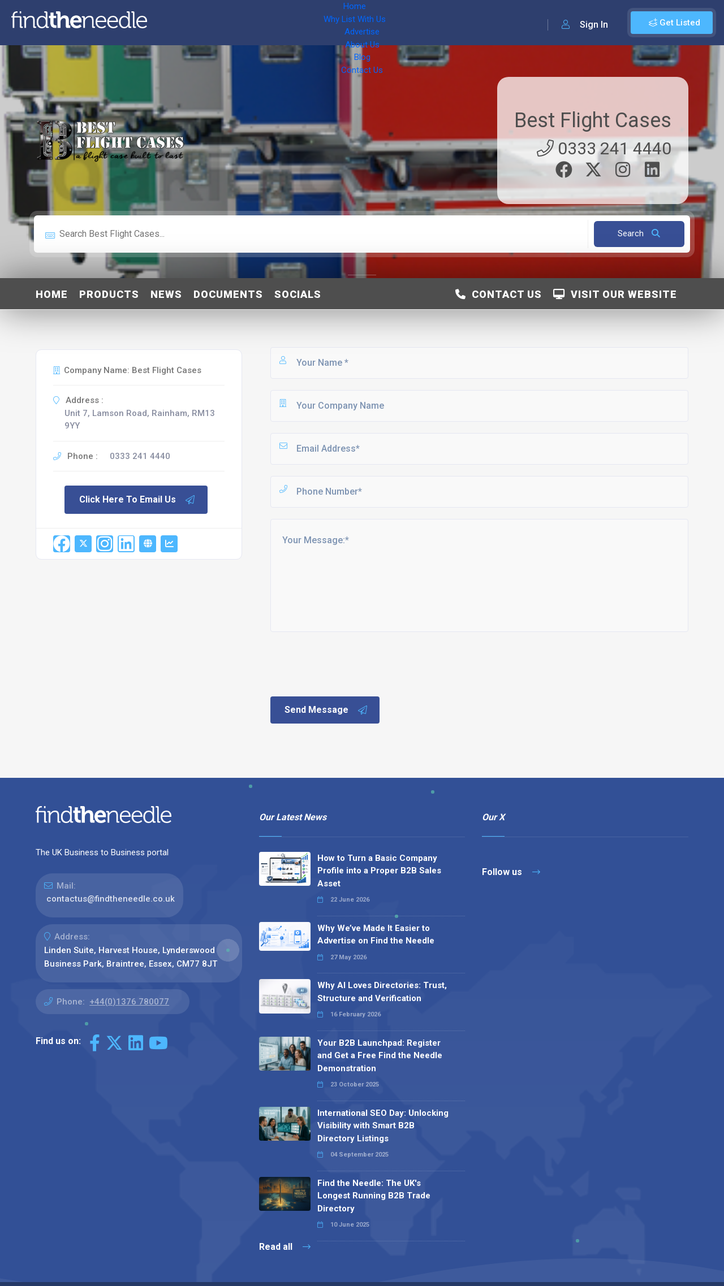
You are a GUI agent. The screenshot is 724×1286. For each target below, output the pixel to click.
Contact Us (428, 23)
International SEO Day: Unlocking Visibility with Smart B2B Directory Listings (383, 1126)
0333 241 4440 (604, 148)
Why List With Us (229, 23)
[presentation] (355, 663)
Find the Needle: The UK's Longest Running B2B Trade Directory (373, 1196)
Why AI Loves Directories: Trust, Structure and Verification (382, 991)
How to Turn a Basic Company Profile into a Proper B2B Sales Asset (379, 871)
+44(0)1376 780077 (129, 1002)
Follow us (511, 872)
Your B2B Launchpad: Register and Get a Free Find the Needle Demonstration (379, 1055)
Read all (285, 1246)
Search (639, 233)
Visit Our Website (615, 294)
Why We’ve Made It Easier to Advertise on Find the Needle (375, 934)
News (166, 294)
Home (171, 23)
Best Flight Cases (592, 120)
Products (109, 294)
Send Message (326, 710)
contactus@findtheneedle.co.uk (110, 899)
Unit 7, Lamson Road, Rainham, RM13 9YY (139, 419)
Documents (228, 294)
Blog (385, 23)
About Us (344, 23)
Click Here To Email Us (137, 499)
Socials (297, 294)
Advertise (294, 23)
